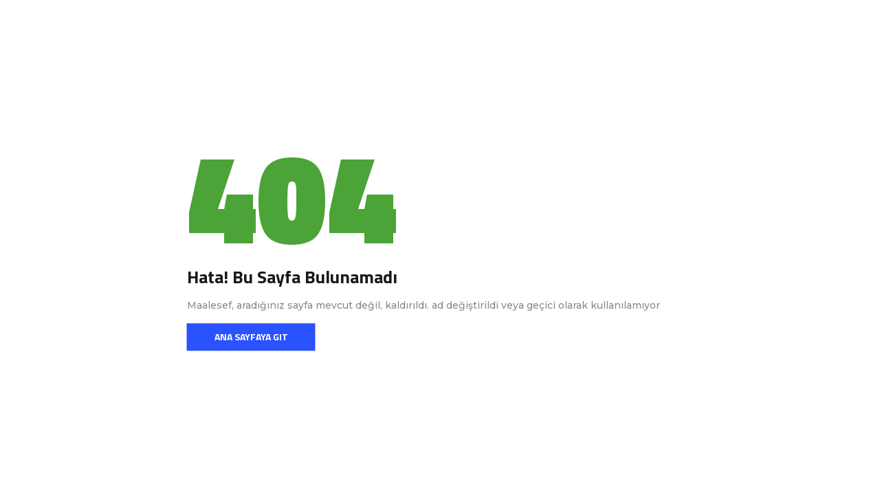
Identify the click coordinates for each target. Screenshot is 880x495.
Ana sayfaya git (251, 336)
